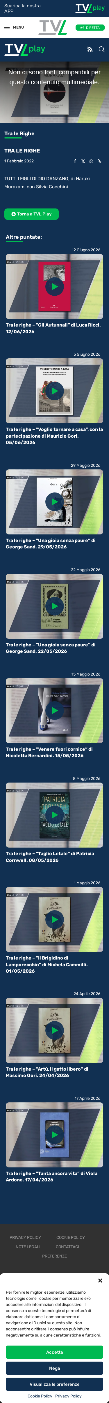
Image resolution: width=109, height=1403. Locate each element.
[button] (100, 1280)
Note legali (28, 1246)
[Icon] (54, 286)
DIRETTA (93, 28)
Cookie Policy (40, 1396)
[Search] (102, 49)
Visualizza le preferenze (55, 1384)
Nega (54, 1368)
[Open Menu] (7, 27)
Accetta (54, 1352)
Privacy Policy (68, 1396)
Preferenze (54, 1256)
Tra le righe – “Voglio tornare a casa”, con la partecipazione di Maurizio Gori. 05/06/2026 (54, 436)
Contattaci (67, 1246)
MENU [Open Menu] (15, 27)
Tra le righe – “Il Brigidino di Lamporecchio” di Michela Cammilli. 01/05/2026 (47, 964)
